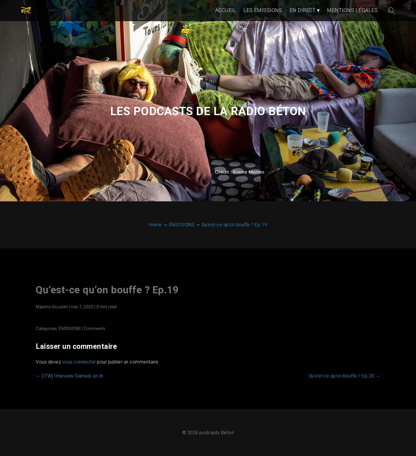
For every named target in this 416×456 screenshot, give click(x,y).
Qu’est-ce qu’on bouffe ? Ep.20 (344, 376)
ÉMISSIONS (70, 328)
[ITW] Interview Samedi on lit (69, 376)
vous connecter (79, 362)
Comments (94, 328)
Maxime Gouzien (52, 306)
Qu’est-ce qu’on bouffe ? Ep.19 (107, 290)
